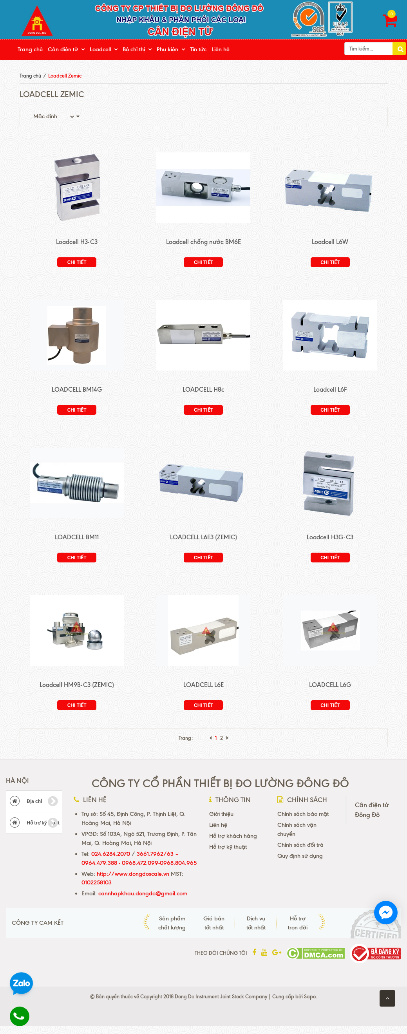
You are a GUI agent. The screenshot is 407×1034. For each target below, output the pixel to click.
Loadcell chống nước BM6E (203, 242)
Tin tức (198, 49)
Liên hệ (221, 49)
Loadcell (100, 49)
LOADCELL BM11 (77, 537)
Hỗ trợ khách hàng (233, 835)
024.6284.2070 (110, 853)
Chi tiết (77, 262)
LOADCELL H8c (203, 389)
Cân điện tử (63, 49)
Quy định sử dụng (300, 855)
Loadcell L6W (330, 242)
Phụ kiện (167, 49)
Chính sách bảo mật (303, 813)
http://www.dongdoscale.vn (133, 873)
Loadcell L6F (330, 389)
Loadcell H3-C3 (77, 242)
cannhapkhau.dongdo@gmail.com (142, 893)
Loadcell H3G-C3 (330, 537)
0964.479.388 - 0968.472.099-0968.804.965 (139, 862)
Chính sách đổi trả (300, 844)
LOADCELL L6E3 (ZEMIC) (203, 537)
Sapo (310, 996)
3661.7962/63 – (158, 853)
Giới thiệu (221, 813)
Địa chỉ (34, 801)
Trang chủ (30, 49)
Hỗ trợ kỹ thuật (35, 823)
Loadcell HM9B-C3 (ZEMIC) (77, 685)
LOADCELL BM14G (77, 389)
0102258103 (96, 882)
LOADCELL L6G (330, 685)
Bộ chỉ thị (134, 49)
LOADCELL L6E (203, 685)
